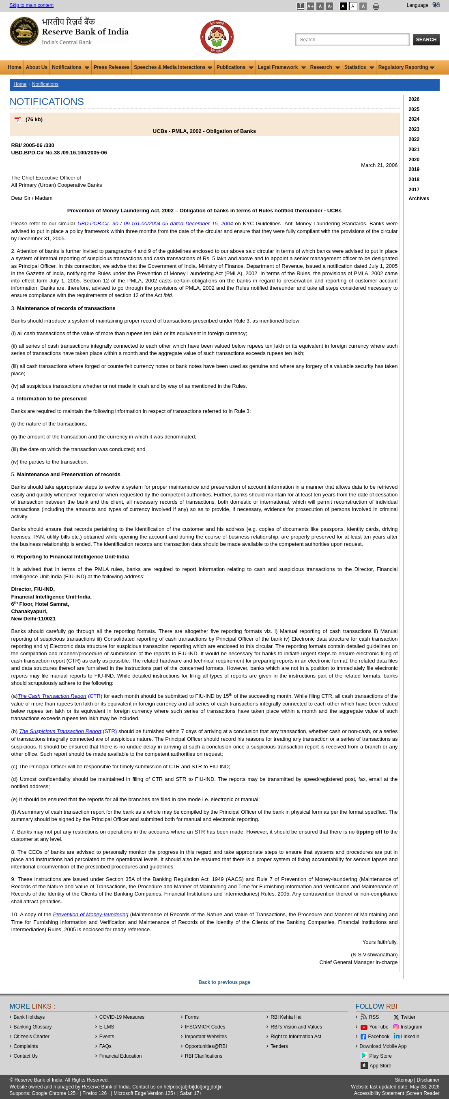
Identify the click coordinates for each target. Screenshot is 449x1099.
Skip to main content (32, 5)
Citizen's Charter (31, 1036)
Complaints (26, 1046)
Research (325, 67)
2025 (414, 109)
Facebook (379, 1036)
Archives (419, 198)
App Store (380, 1066)
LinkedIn (410, 1036)
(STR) (109, 731)
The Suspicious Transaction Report (60, 731)
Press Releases (111, 67)
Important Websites (206, 1036)
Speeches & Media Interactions (173, 67)
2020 (414, 159)
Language (417, 5)
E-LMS (106, 1027)
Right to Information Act (296, 1036)
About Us (36, 67)
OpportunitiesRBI (206, 1046)
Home (14, 67)
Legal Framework (282, 67)
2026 (414, 99)
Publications (235, 67)
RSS (374, 1017)
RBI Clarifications (203, 1056)
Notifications (70, 67)
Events (106, 1036)
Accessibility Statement (379, 1093)
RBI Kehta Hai (286, 1017)
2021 (414, 149)
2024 (414, 119)
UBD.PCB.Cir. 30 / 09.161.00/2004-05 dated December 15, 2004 (155, 223)
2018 (414, 179)
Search (426, 40)
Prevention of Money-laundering (91, 914)
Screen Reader (423, 1093)
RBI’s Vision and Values (296, 1027)
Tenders (279, 1046)
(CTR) (94, 696)
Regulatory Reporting (406, 67)
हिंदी (436, 5)
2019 (414, 169)
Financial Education (120, 1056)
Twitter (408, 1017)
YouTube (379, 1027)
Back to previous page (224, 982)
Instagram (411, 1027)
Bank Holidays (29, 1017)
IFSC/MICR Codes (205, 1027)
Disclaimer (428, 1080)
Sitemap (404, 1080)
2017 (414, 189)
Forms (192, 1017)
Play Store (381, 1056)
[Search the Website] (352, 39)
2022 (414, 139)
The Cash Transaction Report (51, 696)
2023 (414, 129)
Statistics (359, 67)
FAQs (105, 1046)
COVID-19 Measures (121, 1017)
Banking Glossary (33, 1027)
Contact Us (26, 1056)
